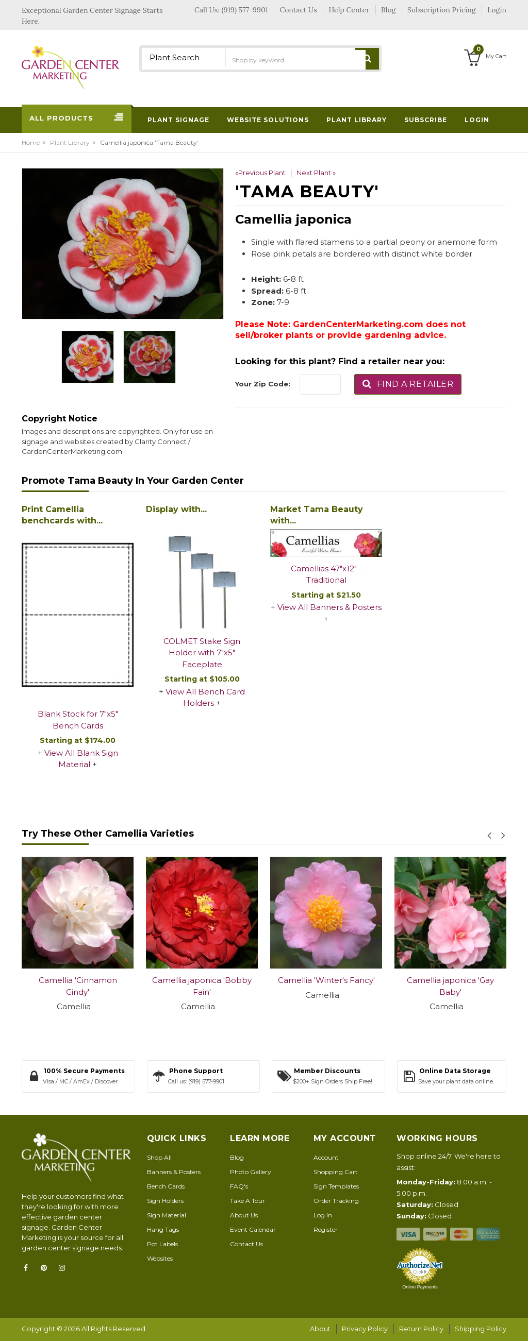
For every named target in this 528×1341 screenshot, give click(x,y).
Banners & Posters (174, 1172)
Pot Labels (162, 1244)
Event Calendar (253, 1229)
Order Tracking (336, 1200)
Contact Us (246, 1244)
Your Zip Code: (262, 384)
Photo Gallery (250, 1172)
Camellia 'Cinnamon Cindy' (78, 986)
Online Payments (420, 1286)
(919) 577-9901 (245, 9)
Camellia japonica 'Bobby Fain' (202, 986)
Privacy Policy (365, 1329)
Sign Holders (165, 1200)
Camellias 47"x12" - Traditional (326, 574)
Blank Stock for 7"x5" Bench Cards (78, 720)
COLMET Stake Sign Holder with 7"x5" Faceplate (201, 652)
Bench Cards (166, 1186)
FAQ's (239, 1186)
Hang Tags (163, 1229)
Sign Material (166, 1215)
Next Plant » (316, 172)
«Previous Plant (260, 172)
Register (326, 1229)
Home (31, 142)
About (320, 1329)
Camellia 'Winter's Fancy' (326, 980)
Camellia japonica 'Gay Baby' (450, 986)
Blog (237, 1157)
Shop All (159, 1157)
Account (326, 1157)
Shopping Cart (336, 1172)
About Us (244, 1215)
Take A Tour (247, 1200)
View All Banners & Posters (329, 607)
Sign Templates (336, 1186)
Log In (323, 1215)
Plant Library (70, 142)
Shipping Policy (480, 1329)
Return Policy (421, 1329)
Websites (160, 1258)
